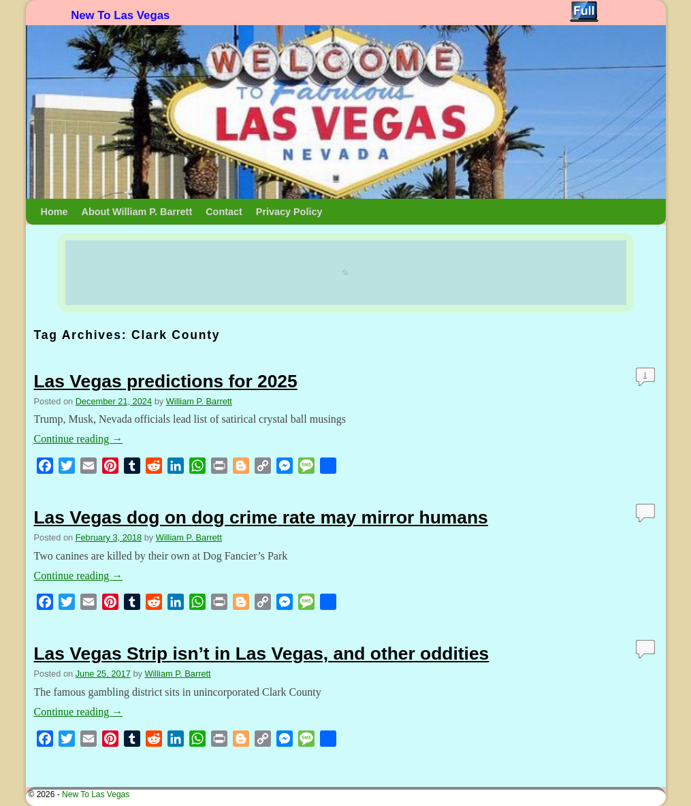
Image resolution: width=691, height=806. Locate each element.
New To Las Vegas (120, 15)
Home (54, 211)
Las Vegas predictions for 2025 (166, 381)
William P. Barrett (199, 401)
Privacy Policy (289, 211)
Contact (224, 211)
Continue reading (78, 439)
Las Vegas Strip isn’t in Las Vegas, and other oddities (261, 653)
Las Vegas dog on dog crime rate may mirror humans (261, 517)
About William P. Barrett (136, 211)
